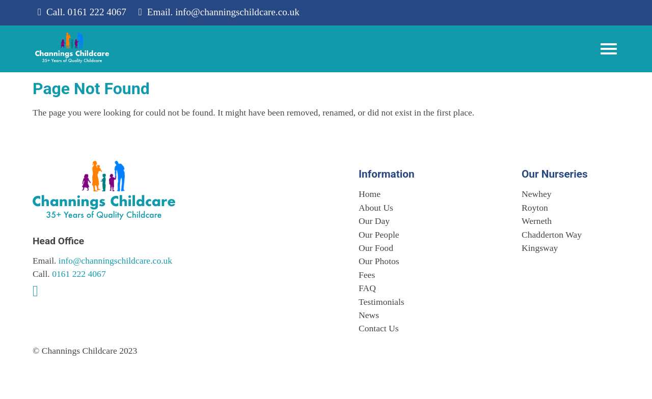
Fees (367, 275)
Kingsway (540, 248)
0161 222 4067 (97, 12)
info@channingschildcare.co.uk (237, 12)
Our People (379, 235)
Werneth (537, 221)
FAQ (367, 288)
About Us (376, 208)
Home (370, 194)
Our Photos (379, 261)
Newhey (537, 194)
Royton (535, 208)
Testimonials (381, 302)
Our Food (376, 248)
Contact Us (379, 328)
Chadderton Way (552, 235)
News (369, 315)
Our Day (374, 221)
